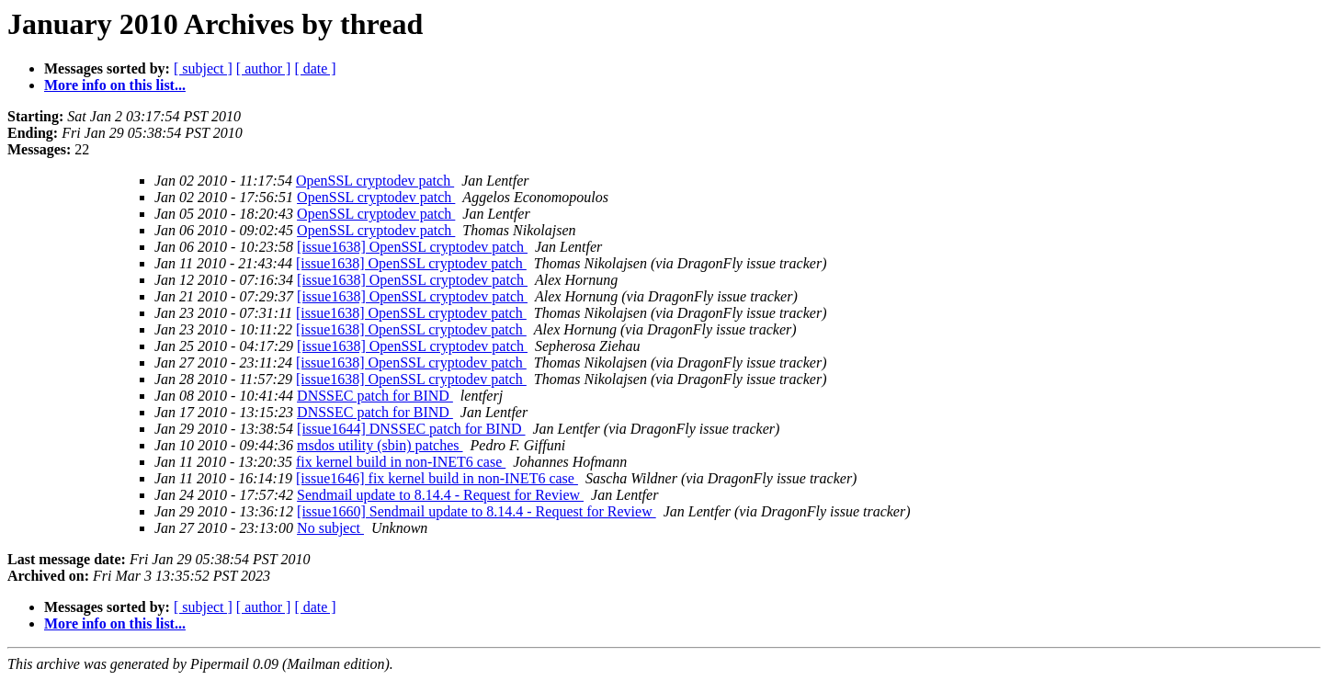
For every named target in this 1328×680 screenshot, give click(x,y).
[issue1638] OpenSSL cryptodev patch (412, 247)
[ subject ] (203, 68)
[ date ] (314, 68)
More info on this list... (115, 85)
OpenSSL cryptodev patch (375, 180)
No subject (330, 528)
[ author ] (263, 68)
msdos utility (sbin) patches (379, 445)
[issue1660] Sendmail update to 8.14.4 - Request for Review (476, 511)
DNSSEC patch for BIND (375, 395)
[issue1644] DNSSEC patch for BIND (411, 428)
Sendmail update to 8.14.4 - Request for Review (440, 495)
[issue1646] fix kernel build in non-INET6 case (437, 478)
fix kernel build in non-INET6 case (400, 462)
